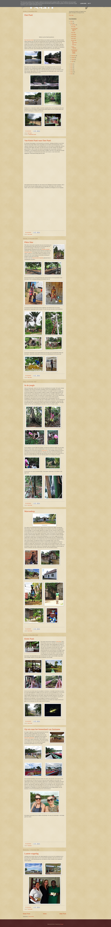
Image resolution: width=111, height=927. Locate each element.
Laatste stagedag (31, 853)
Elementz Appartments (29, 737)
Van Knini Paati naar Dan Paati (37, 140)
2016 (71, 67)
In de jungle (29, 385)
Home (45, 913)
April (72, 61)
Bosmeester (44, 450)
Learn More (83, 3)
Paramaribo (30, 909)
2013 (71, 73)
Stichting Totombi (28, 252)
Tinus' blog (71, 15)
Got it (89, 3)
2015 (71, 69)
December (73, 24)
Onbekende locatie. (32, 134)
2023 (71, 21)
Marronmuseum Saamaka (37, 257)
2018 (71, 64)
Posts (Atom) (31, 916)
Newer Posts (26, 913)
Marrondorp (29, 511)
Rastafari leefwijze (46, 249)
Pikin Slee (28, 242)
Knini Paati (30, 234)
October (73, 57)
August (73, 59)
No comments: (28, 131)
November (73, 55)
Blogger (61, 924)
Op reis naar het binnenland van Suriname (42, 729)
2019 (71, 23)
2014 (71, 71)
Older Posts (62, 913)
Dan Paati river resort (28, 40)
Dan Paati (28, 15)
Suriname (30, 845)
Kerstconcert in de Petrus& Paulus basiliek (74, 51)
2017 (71, 66)
